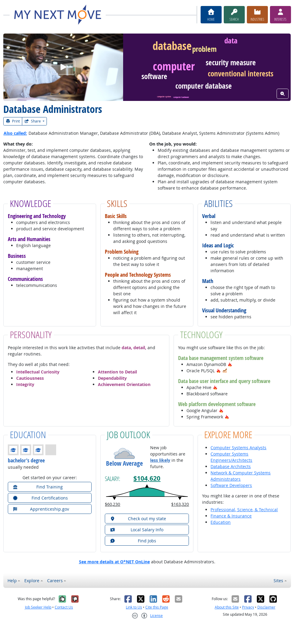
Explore (31, 580)
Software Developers (231, 485)
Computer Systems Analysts (238, 447)
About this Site (227, 607)
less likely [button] (160, 460)
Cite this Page (156, 607)
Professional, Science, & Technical (244, 509)
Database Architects (231, 466)
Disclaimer (266, 607)
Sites (278, 580)
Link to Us (134, 607)
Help (12, 580)
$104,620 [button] (146, 478)
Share (33, 121)
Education (221, 522)
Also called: (15, 133)
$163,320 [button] (180, 504)
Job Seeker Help (38, 607)
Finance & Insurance (231, 516)
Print (13, 121)
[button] (230, 364)
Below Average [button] (124, 463)
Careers (55, 580)
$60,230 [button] (112, 504)
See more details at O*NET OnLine (114, 562)
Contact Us (64, 607)
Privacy (248, 607)
